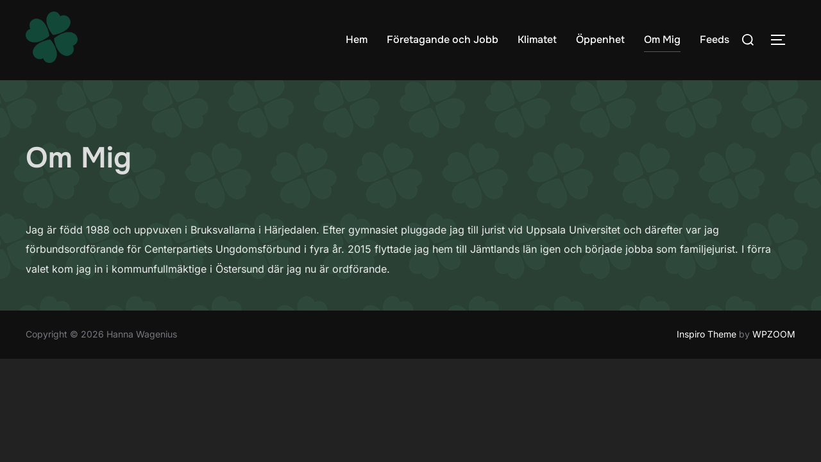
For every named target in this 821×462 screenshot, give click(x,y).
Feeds (714, 39)
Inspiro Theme (706, 334)
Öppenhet (600, 39)
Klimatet (537, 39)
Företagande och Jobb (442, 39)
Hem (357, 39)
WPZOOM (773, 334)
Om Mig (662, 39)
